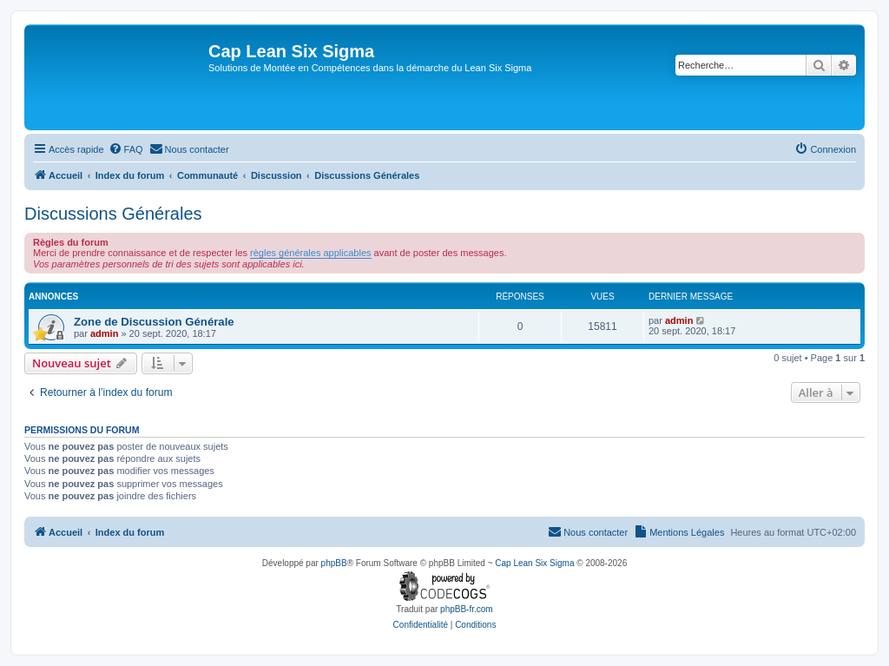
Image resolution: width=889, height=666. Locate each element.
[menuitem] (126, 149)
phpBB (334, 563)
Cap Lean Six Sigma (534, 563)
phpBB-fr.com (466, 609)
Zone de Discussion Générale (154, 321)
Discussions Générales (113, 213)
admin (104, 333)
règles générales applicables (310, 252)
